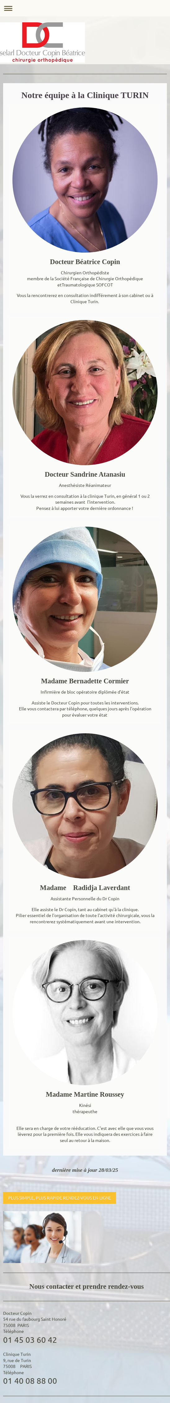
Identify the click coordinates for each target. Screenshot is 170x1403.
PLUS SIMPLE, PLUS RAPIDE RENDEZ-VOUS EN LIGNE (59, 1197)
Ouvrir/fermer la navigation (85, 8)
